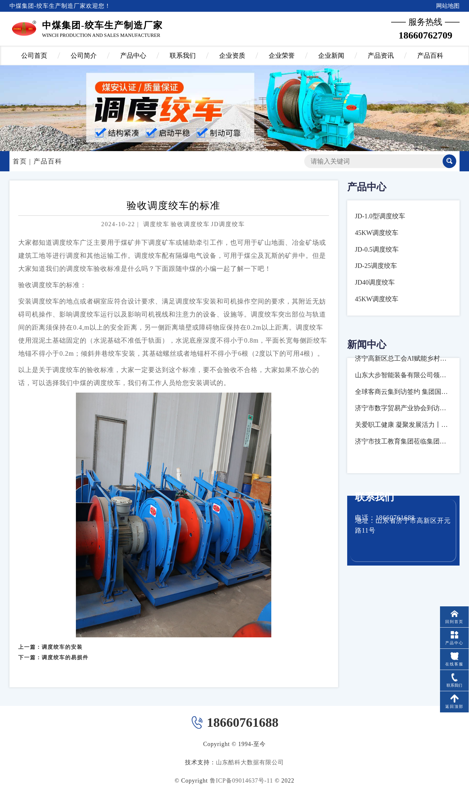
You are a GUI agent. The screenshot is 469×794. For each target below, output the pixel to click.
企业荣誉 (282, 55)
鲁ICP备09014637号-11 (241, 780)
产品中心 (133, 55)
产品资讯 (381, 55)
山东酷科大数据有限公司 (250, 762)
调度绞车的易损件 (65, 649)
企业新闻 (331, 55)
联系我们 (183, 55)
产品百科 (430, 55)
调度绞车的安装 (62, 638)
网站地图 (448, 6)
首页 (20, 161)
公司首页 (34, 55)
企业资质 (232, 55)
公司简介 (84, 55)
